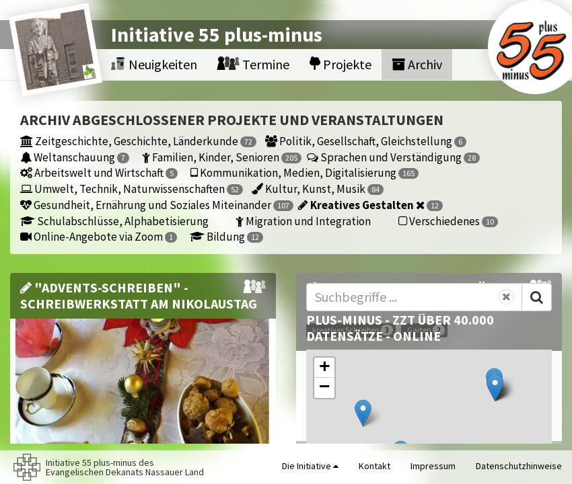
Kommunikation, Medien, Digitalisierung (303, 172)
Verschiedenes (448, 221)
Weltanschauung (74, 157)
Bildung (226, 236)
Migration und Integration (303, 221)
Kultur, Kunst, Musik (318, 189)
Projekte (340, 64)
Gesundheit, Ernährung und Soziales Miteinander (155, 205)
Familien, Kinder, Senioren (220, 157)
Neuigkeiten (154, 64)
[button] (363, 413)
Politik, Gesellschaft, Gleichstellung (365, 141)
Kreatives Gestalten (370, 205)
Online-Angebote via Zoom (98, 236)
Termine (253, 64)
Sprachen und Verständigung (393, 157)
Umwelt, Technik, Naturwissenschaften (131, 189)
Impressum (433, 466)
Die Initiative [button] (310, 466)
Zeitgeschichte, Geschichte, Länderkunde (138, 141)
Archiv (417, 64)
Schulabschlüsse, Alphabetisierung (114, 221)
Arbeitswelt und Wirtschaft (99, 172)
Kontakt (374, 466)
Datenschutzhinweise (519, 466)
